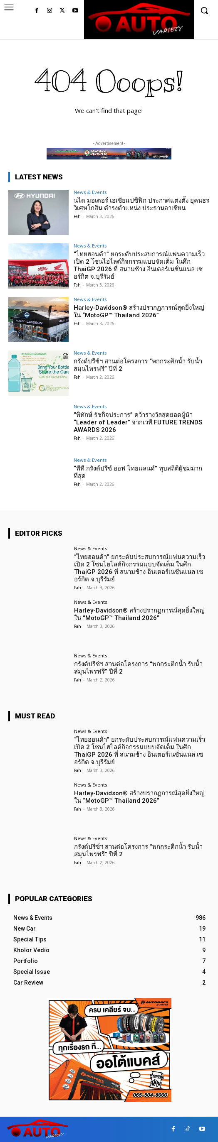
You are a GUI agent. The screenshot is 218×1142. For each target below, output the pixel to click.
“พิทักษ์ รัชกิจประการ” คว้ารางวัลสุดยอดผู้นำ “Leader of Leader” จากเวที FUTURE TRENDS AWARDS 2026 (138, 422)
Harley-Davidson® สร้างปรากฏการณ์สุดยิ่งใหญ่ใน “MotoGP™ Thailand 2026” (139, 311)
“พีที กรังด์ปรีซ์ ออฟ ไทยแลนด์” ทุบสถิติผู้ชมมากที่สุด (138, 472)
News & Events (90, 192)
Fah (77, 216)
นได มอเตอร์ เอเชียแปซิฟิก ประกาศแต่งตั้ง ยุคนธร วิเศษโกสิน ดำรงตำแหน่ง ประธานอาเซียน (141, 204)
